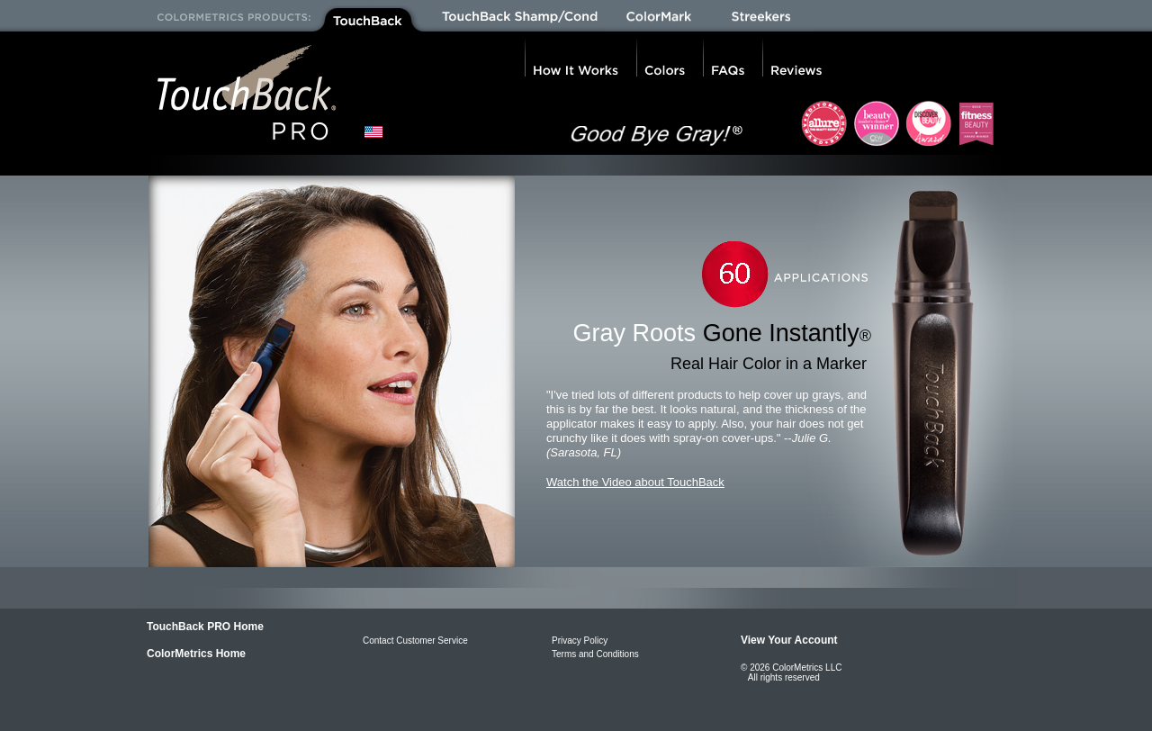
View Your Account (789, 640)
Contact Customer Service (415, 640)
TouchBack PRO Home (205, 626)
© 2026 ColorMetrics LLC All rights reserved (791, 672)
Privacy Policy (580, 640)
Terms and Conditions (595, 654)
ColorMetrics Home (196, 653)
